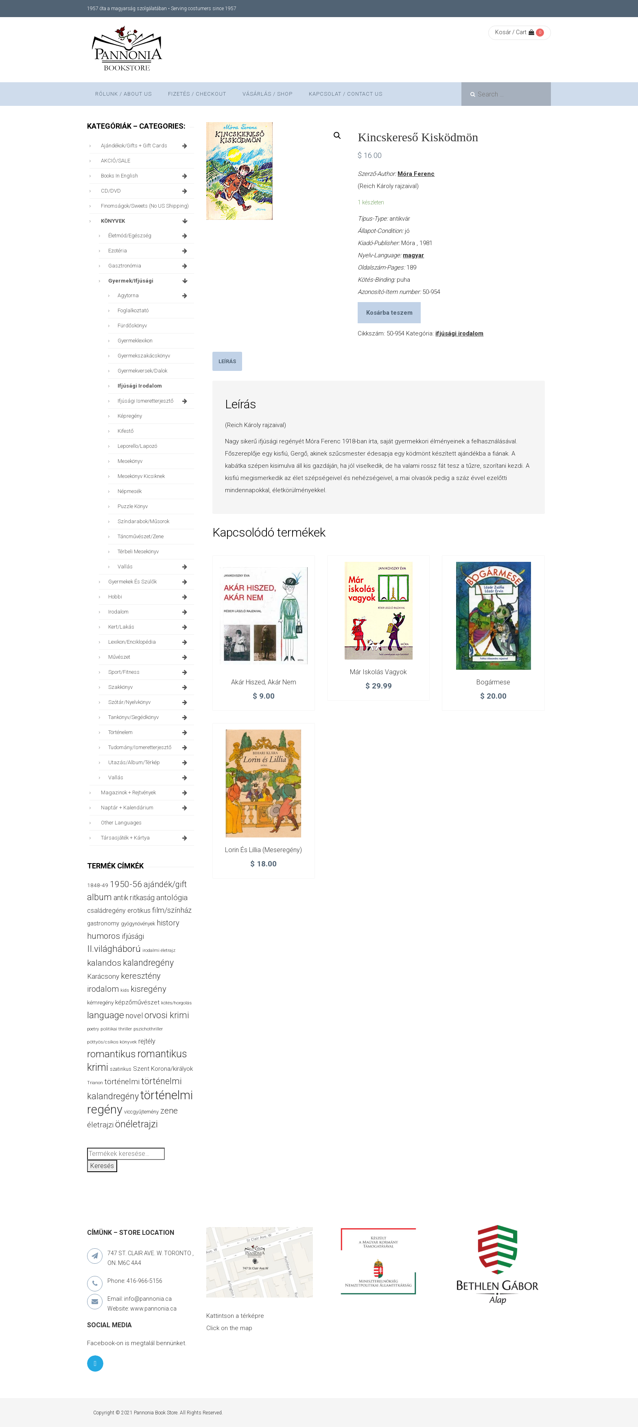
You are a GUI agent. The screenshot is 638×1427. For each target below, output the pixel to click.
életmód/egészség (149, 235)
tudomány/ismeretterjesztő (149, 747)
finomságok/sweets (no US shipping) (145, 206)
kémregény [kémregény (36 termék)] (100, 1002)
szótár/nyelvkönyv (149, 702)
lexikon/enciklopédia (149, 642)
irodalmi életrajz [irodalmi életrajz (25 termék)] (158, 950)
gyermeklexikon (135, 341)
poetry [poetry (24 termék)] (93, 1029)
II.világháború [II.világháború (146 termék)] (114, 948)
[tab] (227, 361)
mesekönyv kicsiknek (141, 476)
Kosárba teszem (389, 312)
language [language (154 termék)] (105, 1015)
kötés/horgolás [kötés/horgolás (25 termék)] (176, 1003)
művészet (149, 657)
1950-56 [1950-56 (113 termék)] (126, 884)
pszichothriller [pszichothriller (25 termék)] (148, 1029)
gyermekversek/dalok (142, 371)
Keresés (102, 1166)
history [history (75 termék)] (168, 922)
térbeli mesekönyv (138, 551)
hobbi (149, 597)
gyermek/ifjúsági (149, 281)
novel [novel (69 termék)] (134, 1015)
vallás (154, 566)
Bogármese (493, 682)
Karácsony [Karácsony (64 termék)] (103, 976)
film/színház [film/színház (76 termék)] (172, 910)
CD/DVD (145, 191)
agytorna (154, 295)
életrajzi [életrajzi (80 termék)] (100, 1124)
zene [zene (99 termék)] (169, 1111)
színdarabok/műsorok (143, 521)
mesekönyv (130, 461)
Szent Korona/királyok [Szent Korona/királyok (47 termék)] (163, 1068)
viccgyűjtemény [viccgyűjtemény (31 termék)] (141, 1112)
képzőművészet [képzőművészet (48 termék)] (137, 1002)
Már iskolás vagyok (378, 672)
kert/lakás (149, 627)
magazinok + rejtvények (145, 792)
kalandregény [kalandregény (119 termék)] (148, 963)
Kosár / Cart (514, 32)
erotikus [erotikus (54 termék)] (139, 910)
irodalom (149, 612)
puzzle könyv (133, 506)
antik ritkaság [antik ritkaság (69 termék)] (134, 897)
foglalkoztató (133, 310)
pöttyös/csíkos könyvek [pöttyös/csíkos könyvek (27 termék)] (112, 1042)
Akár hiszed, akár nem (263, 682)
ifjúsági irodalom (459, 333)
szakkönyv (149, 687)
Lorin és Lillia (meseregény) (263, 850)
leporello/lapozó (137, 446)
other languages (121, 823)
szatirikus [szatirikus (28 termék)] (120, 1069)
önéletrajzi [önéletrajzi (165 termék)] (136, 1124)
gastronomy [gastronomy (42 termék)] (103, 923)
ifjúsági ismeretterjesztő (154, 401)
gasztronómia (149, 266)
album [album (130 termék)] (99, 897)
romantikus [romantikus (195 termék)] (111, 1054)
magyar (413, 255)
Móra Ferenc (416, 174)
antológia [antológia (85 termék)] (172, 897)
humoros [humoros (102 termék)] (103, 936)
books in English (145, 176)
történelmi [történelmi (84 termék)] (122, 1081)
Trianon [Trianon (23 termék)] (95, 1082)
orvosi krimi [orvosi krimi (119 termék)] (166, 1015)
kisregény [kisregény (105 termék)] (148, 989)
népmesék (130, 491)
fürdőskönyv (132, 325)
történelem (149, 732)
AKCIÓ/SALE (115, 161)
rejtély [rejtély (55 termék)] (146, 1041)
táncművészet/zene (141, 536)
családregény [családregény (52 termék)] (106, 910)
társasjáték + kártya (145, 838)
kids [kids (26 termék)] (124, 990)
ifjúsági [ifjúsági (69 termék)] (133, 936)
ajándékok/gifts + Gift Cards (145, 145)
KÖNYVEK (145, 221)
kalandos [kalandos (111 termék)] (104, 963)
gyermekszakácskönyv (144, 356)
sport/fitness (149, 672)
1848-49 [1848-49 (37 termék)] (97, 885)
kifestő (125, 431)
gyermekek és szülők (149, 582)
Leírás (227, 361)
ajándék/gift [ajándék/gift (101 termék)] (165, 884)
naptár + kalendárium (145, 807)
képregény (130, 416)
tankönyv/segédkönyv (149, 717)
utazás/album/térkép (149, 762)
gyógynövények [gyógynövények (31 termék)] (138, 924)
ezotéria (149, 251)
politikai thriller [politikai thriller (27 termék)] (116, 1029)
